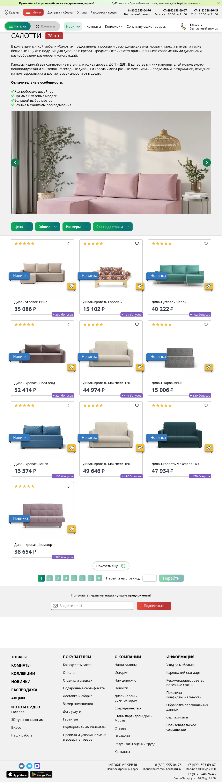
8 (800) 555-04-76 (139, 10)
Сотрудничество (128, 708)
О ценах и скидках (77, 680)
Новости (121, 688)
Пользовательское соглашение (181, 727)
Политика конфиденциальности (183, 694)
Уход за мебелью (180, 664)
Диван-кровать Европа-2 (103, 333)
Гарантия (70, 719)
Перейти (171, 609)
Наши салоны (126, 664)
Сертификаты (177, 717)
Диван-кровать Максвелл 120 (106, 414)
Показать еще (111, 597)
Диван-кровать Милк (31, 495)
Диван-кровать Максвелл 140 (175, 495)
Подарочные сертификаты (84, 688)
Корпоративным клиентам (84, 727)
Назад (15, 54)
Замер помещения (78, 703)
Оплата (82, 12)
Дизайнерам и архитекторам (126, 698)
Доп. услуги (72, 711)
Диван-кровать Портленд (34, 414)
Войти (176, 31)
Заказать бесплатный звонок (199, 45)
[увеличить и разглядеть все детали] (111, 194)
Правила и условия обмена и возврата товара (84, 737)
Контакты (122, 751)
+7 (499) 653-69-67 (175, 10)
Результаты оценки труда (135, 744)
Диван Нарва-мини (167, 414)
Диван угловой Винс (30, 333)
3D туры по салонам (27, 719)
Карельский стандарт (183, 672)
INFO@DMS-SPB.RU (123, 765)
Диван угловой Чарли (169, 333)
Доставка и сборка (60, 12)
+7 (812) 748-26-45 (206, 10)
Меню (33, 12)
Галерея (17, 712)
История (121, 672)
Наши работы (22, 735)
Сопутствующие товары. (146, 45)
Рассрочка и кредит (104, 12)
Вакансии (122, 736)
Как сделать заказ (77, 664)
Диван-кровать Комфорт (34, 576)
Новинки (73, 45)
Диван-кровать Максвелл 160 (106, 495)
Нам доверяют (126, 680)
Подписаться (154, 637)
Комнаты (45, 45)
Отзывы (121, 728)
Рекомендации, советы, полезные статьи (185, 682)
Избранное (193, 31)
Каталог (18, 45)
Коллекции (114, 45)
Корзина (212, 31)
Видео (16, 727)
